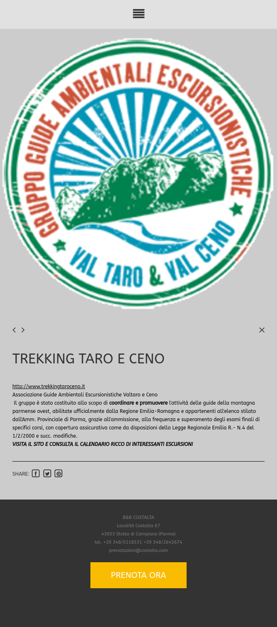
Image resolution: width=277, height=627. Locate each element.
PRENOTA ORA (138, 575)
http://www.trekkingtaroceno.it (48, 386)
